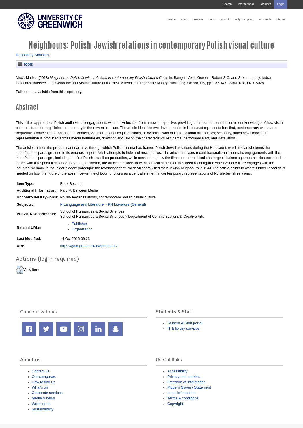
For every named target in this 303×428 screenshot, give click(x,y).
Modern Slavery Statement (189, 387)
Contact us (40, 371)
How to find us (43, 382)
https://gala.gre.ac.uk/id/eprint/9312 (88, 246)
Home (172, 19)
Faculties (265, 4)
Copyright (175, 404)
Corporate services (47, 393)
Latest (211, 19)
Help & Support (244, 19)
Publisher (79, 223)
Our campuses (44, 376)
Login (280, 4)
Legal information (181, 393)
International (245, 4)
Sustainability (42, 409)
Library (280, 19)
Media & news (43, 398)
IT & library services (183, 328)
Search (227, 4)
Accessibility (177, 371)
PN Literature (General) (127, 204)
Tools (25, 64)
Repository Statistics (32, 55)
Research (265, 19)
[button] (19, 270)
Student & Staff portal (184, 323)
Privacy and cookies (183, 376)
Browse (198, 19)
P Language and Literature (82, 204)
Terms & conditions (183, 398)
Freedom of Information (186, 382)
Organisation (82, 229)
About (184, 19)
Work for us (41, 404)
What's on (40, 387)
